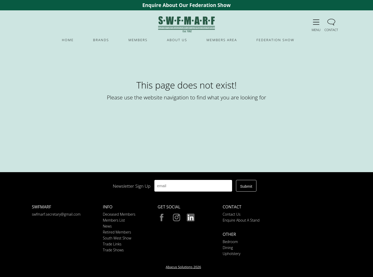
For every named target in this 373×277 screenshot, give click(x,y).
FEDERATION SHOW (275, 40)
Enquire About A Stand (241, 220)
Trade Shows (113, 249)
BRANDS (101, 40)
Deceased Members (119, 214)
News (107, 226)
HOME (68, 40)
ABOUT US (177, 40)
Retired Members (117, 232)
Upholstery (231, 253)
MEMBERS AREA (221, 40)
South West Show (117, 238)
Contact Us (231, 214)
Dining (228, 247)
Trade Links (112, 244)
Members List (114, 220)
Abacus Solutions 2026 (183, 267)
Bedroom (230, 241)
